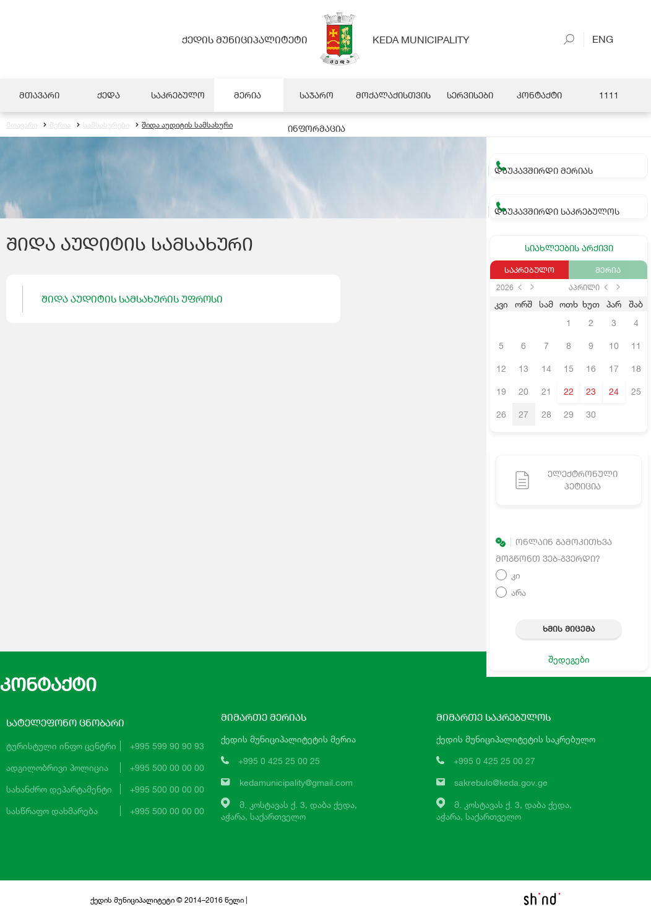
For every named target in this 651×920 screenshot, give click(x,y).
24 (614, 392)
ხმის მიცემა (569, 629)
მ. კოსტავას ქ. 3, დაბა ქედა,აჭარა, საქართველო (289, 811)
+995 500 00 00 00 (167, 768)
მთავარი (21, 125)
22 (569, 392)
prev (520, 288)
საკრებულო (529, 270)
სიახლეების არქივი (569, 248)
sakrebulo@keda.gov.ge (501, 783)
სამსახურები (103, 125)
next (532, 288)
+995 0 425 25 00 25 (279, 761)
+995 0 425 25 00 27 (494, 761)
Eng (598, 39)
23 (591, 392)
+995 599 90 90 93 (167, 746)
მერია (57, 125)
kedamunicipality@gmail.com (296, 783)
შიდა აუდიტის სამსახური (184, 125)
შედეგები (569, 660)
